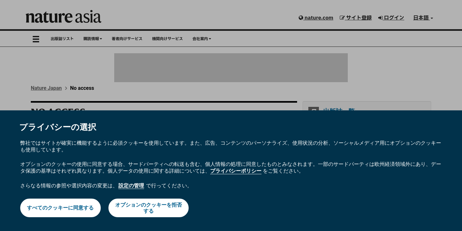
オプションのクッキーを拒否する (148, 208)
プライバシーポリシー (235, 171)
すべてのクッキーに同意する (60, 207)
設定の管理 (131, 185)
